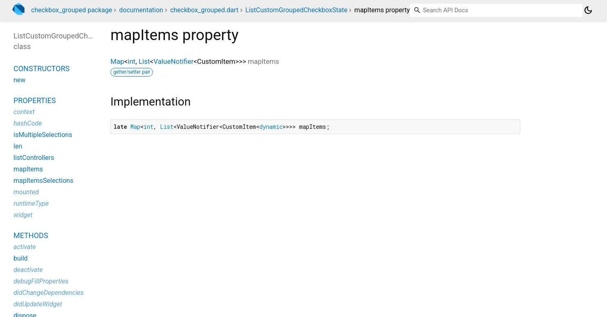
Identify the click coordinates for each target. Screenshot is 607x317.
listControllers (33, 158)
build (20, 258)
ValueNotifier (173, 61)
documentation (141, 10)
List (144, 61)
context (24, 112)
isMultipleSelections (42, 135)
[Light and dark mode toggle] (588, 10)
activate (24, 247)
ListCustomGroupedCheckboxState (296, 10)
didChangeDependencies (48, 293)
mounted (26, 192)
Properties (34, 100)
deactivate (28, 270)
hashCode (27, 123)
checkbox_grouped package (71, 10)
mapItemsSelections (43, 180)
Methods (30, 235)
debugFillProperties (40, 281)
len (17, 146)
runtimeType (31, 203)
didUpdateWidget (37, 304)
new (19, 80)
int (131, 61)
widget (22, 215)
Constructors (41, 68)
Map (117, 61)
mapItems (28, 169)
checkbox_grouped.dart (204, 10)
